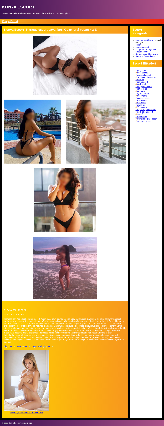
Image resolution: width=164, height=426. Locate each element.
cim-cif (140, 114)
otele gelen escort (145, 112)
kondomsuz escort (145, 121)
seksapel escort (144, 75)
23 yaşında (142, 107)
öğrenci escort (143, 93)
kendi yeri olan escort (146, 77)
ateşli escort (142, 73)
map (30, 423)
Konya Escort (10, 21)
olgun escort (9, 346)
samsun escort (142, 47)
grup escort (48, 346)
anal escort (142, 100)
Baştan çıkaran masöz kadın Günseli (26, 412)
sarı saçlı (141, 91)
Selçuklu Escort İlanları (146, 56)
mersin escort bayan (145, 40)
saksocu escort (23, 346)
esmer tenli (142, 89)
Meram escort (142, 52)
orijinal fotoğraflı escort (147, 119)
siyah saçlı (141, 84)
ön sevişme (142, 96)
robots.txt (24, 423)
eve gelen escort (144, 86)
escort (138, 45)
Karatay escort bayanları (147, 54)
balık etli (140, 80)
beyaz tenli (37, 346)
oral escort (141, 103)
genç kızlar (142, 70)
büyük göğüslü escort (146, 110)
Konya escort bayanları (146, 49)
